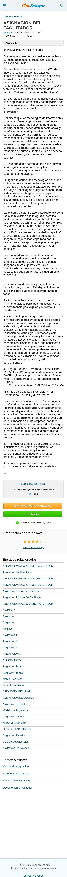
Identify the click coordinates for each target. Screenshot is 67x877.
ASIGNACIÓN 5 (12, 660)
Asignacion (9, 610)
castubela (8, 32)
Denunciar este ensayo (33, 547)
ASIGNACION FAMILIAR (17, 691)
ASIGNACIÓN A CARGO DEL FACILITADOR (28, 603)
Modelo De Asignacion (15, 710)
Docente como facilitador (17, 787)
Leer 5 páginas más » (33, 483)
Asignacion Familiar (14, 716)
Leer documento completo (33, 506)
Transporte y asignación (17, 780)
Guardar (33, 513)
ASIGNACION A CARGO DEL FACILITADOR (28, 578)
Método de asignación (16, 773)
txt (30, 493)
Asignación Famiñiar (14, 735)
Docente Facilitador (13, 685)
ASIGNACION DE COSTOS (18, 697)
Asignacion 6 (10, 641)
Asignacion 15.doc (13, 672)
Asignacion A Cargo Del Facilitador (22, 597)
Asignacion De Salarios (16, 748)
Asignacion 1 (10, 635)
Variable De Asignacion (16, 741)
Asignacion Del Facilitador (17, 572)
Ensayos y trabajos (33, 875)
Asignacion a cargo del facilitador (21, 591)
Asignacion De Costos (15, 704)
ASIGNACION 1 (12, 654)
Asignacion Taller (12, 666)
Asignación (9, 622)
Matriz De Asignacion (14, 723)
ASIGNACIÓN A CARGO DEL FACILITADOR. (28, 566)
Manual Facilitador (13, 679)
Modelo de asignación (16, 766)
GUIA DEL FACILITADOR (17, 729)
